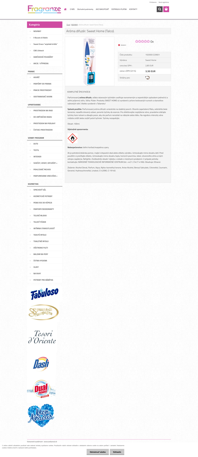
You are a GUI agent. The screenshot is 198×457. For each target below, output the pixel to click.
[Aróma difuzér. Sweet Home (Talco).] (89, 37)
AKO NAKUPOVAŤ (102, 9)
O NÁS (72, 9)
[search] (160, 9)
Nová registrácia (164, 2)
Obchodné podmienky (85, 9)
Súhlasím (117, 451)
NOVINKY (74, 24)
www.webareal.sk (50, 441)
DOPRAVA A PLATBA (119, 9)
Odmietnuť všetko (98, 451)
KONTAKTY (133, 9)
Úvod (68, 24)
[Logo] (44, 9)
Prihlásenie (153, 2)
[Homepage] (65, 9)
